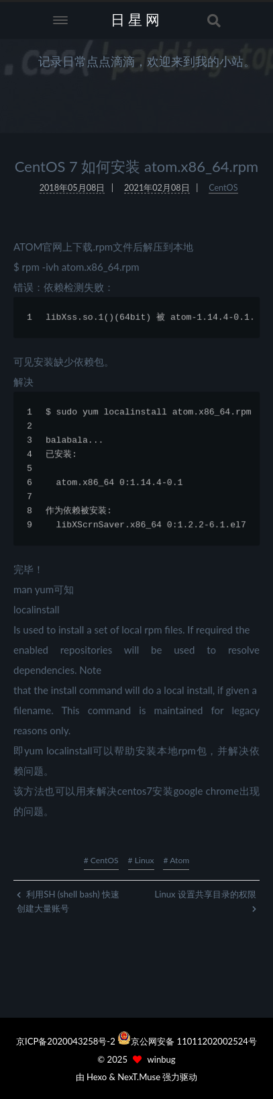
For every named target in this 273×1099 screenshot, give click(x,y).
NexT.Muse (138, 1076)
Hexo (97, 1076)
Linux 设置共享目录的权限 (205, 901)
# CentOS (101, 860)
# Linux (141, 860)
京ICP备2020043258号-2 (66, 1041)
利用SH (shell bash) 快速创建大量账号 (68, 901)
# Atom (176, 860)
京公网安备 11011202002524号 (194, 1041)
